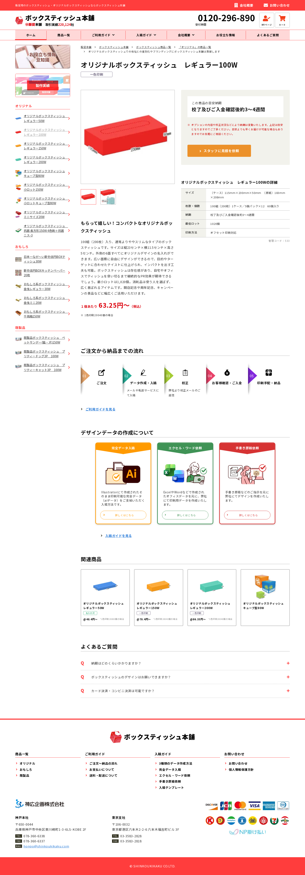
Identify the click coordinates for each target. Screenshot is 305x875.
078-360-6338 (34, 836)
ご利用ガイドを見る (101, 412)
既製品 (20, 331)
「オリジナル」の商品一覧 (195, 51)
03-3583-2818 (131, 841)
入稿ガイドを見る (118, 539)
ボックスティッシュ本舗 (114, 51)
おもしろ (22, 250)
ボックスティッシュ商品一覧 (153, 51)
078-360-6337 (34, 841)
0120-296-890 (226, 17)
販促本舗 (86, 51)
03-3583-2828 (131, 836)
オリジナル (23, 109)
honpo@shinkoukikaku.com (46, 846)
